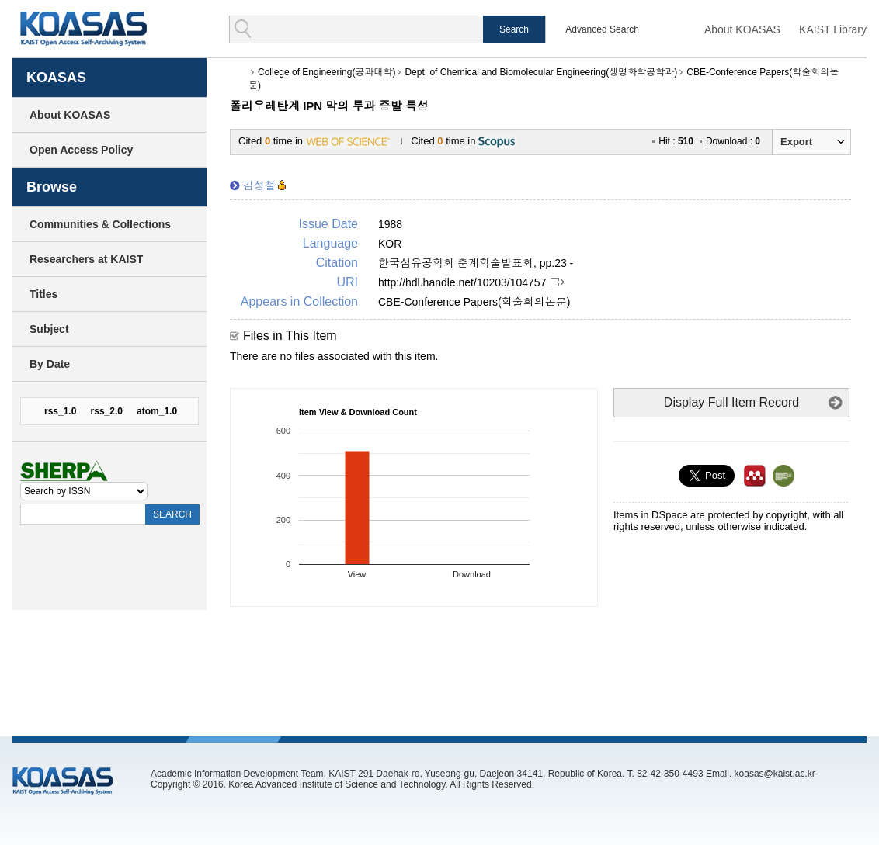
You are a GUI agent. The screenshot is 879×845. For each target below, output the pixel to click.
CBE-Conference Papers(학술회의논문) (474, 302)
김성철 (259, 185)
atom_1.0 (157, 411)
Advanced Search (602, 29)
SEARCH (172, 514)
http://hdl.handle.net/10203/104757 (462, 282)
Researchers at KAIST (86, 259)
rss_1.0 (60, 411)
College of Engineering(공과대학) (326, 72)
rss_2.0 (107, 411)
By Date (50, 364)
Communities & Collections (100, 224)
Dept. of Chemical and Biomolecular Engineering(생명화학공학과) (541, 72)
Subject (49, 329)
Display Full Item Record (731, 402)
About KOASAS (742, 29)
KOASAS (83, 28)
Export (796, 141)
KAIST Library (833, 29)
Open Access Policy (81, 150)
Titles (43, 294)
